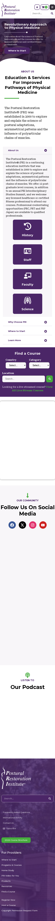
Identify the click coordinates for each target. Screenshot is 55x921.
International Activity (12, 817)
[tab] (27, 150)
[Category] (39, 365)
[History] (27, 226)
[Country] (16, 365)
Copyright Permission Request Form (19, 910)
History (27, 235)
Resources (6, 886)
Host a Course (8, 905)
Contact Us (8, 823)
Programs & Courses (11, 865)
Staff (27, 260)
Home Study (7, 870)
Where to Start (9, 860)
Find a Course (8, 891)
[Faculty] (27, 275)
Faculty (27, 284)
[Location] (23, 378)
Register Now (8, 900)
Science (28, 309)
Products (6, 881)
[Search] (52, 13)
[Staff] (27, 251)
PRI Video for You (10, 875)
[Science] (27, 300)
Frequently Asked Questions (16, 812)
